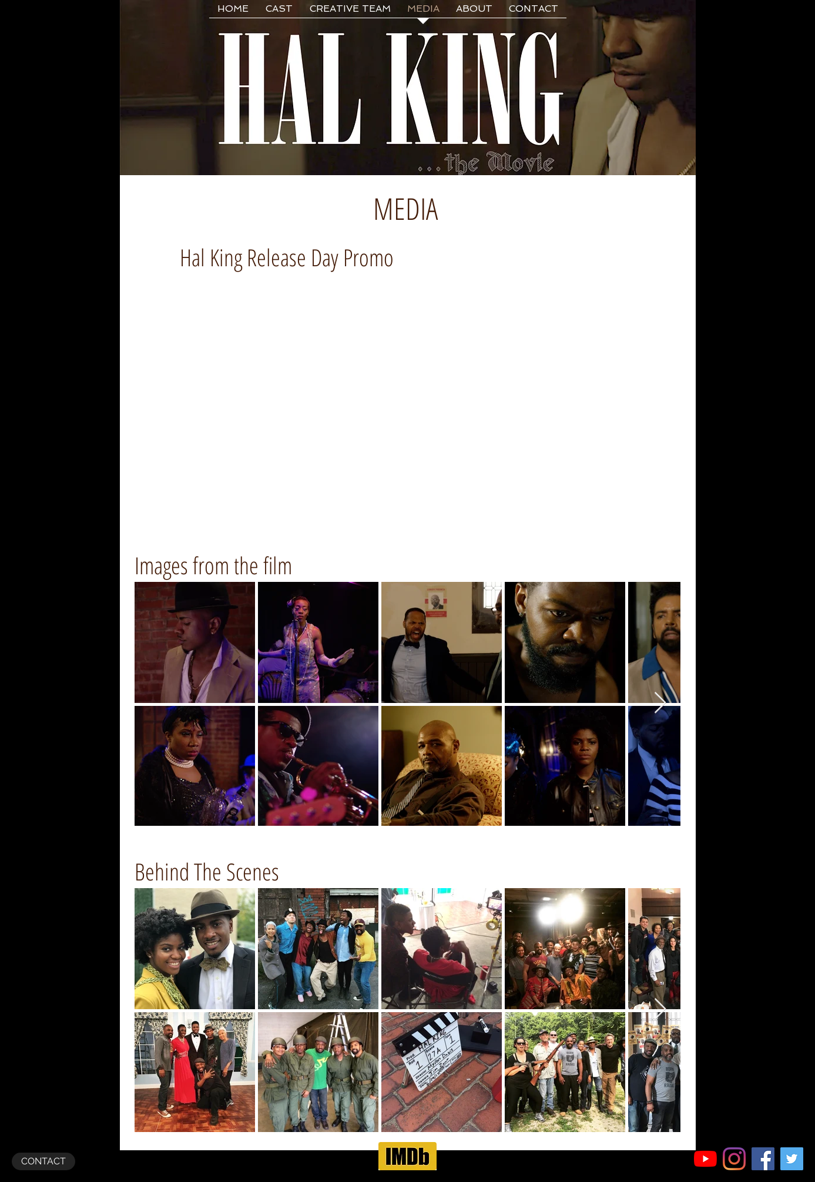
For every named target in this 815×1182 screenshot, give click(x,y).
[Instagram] (734, 1158)
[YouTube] (705, 1158)
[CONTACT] (43, 1161)
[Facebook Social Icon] (763, 1158)
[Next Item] (660, 703)
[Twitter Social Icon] (791, 1158)
